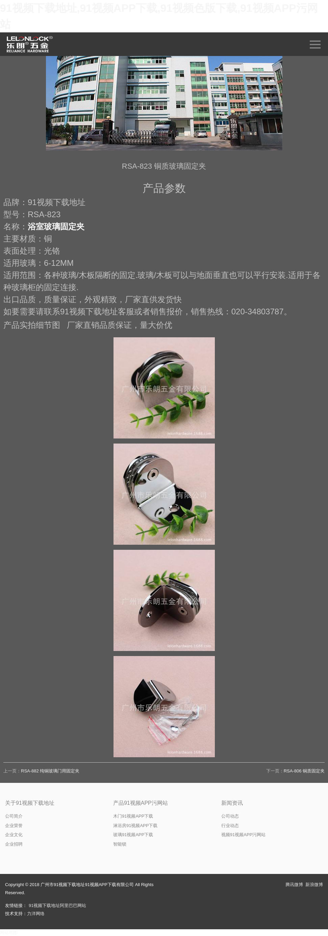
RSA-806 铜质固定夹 (304, 770)
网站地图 (9, 932)
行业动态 (230, 825)
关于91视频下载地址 (29, 803)
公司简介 (14, 816)
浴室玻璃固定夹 (56, 226)
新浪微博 (314, 884)
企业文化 (14, 834)
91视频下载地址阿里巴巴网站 (57, 905)
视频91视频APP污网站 (243, 834)
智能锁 (119, 844)
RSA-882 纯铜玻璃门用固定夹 (50, 770)
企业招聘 (14, 844)
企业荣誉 (14, 825)
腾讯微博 (294, 884)
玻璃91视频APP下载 (133, 834)
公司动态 (230, 816)
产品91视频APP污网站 (140, 803)
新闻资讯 (232, 803)
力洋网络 (36, 913)
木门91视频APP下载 (133, 816)
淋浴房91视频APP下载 (135, 825)
